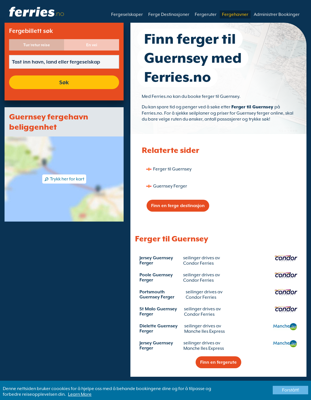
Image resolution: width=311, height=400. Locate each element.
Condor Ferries (198, 263)
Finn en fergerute (218, 362)
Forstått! (290, 390)
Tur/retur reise (36, 45)
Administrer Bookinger (277, 14)
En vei (91, 45)
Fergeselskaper (127, 14)
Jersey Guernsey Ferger (156, 260)
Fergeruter (206, 14)
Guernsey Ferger (170, 186)
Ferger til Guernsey (252, 107)
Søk (64, 82)
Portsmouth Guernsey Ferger (156, 294)
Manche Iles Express (204, 331)
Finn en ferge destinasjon (178, 205)
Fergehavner (235, 14)
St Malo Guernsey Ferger (158, 311)
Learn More (80, 394)
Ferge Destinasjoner (168, 14)
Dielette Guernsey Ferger (158, 328)
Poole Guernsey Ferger (156, 277)
